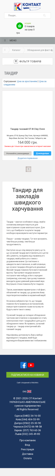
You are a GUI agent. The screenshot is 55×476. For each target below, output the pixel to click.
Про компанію (27, 440)
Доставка (27, 453)
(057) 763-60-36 (32, 430)
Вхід (27, 444)
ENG (27, 391)
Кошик (28, 23)
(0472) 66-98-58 (33, 426)
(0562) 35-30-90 (32, 423)
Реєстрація (27, 449)
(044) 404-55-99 (30, 419)
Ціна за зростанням (27, 81)
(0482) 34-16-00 (32, 415)
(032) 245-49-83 (31, 433)
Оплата (27, 458)
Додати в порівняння (28, 158)
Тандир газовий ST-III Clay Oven (27, 129)
